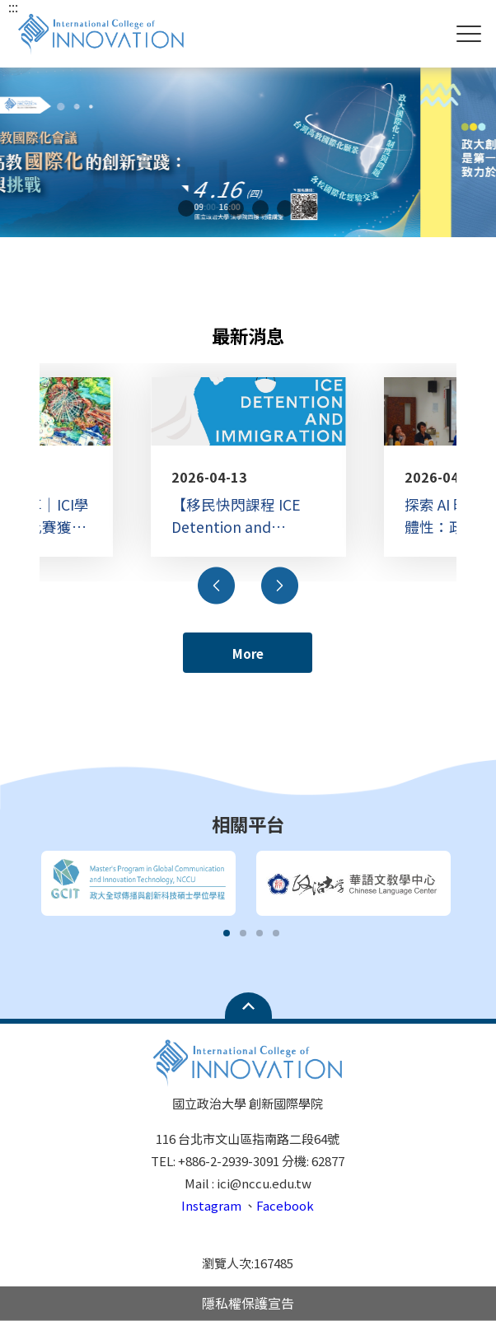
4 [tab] (260, 208)
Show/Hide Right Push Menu (468, 34)
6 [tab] (310, 208)
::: (13, 6)
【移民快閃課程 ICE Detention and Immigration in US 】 (241, 515)
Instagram (211, 1205)
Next (279, 585)
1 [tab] (186, 208)
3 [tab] (235, 208)
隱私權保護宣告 (248, 1303)
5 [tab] (285, 208)
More (248, 653)
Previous (216, 585)
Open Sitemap (248, 1005)
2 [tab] (211, 208)
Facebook (285, 1205)
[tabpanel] (248, 152)
